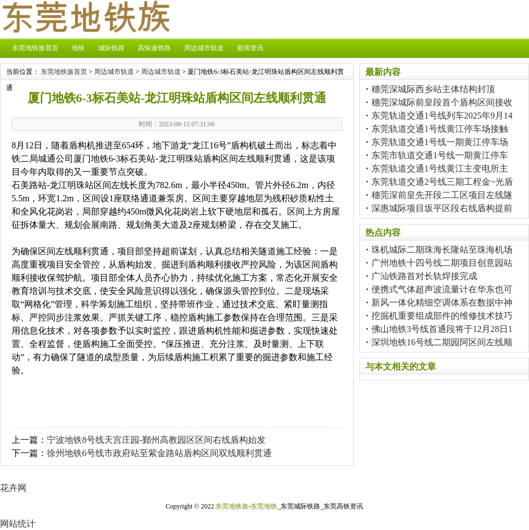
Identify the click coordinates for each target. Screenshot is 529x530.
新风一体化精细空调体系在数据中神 (441, 302)
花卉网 (13, 487)
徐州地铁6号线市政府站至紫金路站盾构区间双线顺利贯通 (159, 453)
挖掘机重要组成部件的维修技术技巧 (441, 315)
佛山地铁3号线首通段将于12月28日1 (441, 329)
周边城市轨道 (204, 48)
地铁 (78, 48)
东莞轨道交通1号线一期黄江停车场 (439, 142)
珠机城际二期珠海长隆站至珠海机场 (441, 249)
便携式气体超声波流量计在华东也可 (441, 289)
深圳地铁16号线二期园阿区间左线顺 (441, 342)
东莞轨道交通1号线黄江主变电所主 (439, 168)
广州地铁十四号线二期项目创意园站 (441, 262)
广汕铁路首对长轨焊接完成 (424, 276)
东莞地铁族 (232, 506)
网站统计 (17, 523)
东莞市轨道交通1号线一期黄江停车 (439, 155)
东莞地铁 (264, 506)
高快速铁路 (154, 48)
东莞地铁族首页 (35, 48)
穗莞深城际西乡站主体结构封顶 (433, 89)
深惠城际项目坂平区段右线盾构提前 (441, 208)
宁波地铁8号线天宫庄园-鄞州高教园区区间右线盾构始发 (156, 440)
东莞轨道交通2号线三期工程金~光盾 (442, 181)
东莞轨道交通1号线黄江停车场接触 (439, 128)
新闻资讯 (250, 48)
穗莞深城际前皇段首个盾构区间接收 (441, 102)
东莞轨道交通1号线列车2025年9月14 (441, 115)
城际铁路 (111, 48)
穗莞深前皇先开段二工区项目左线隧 (441, 195)
